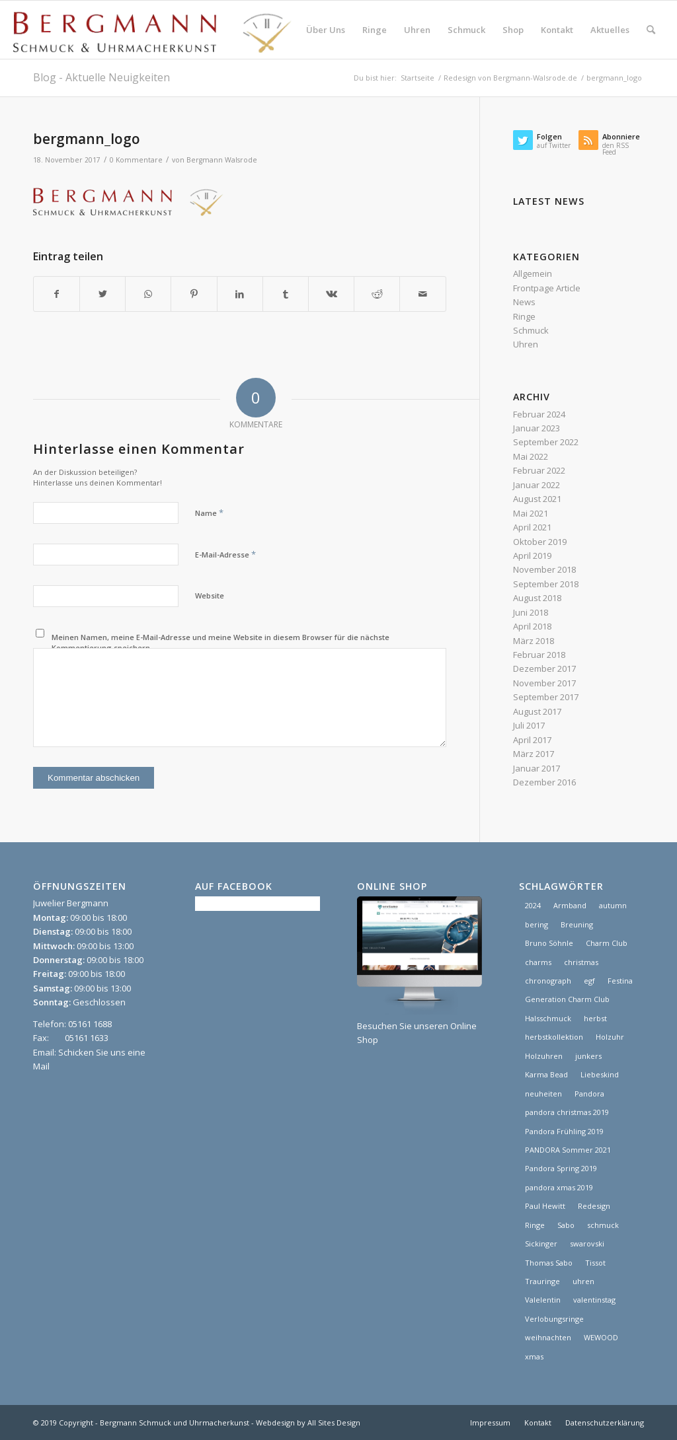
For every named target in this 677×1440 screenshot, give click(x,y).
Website (209, 595)
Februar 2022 (539, 470)
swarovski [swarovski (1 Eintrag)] (587, 1243)
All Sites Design (333, 1422)
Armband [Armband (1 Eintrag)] (569, 905)
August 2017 (537, 711)
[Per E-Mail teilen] (422, 294)
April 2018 (532, 626)
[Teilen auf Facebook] (56, 294)
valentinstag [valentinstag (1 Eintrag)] (594, 1300)
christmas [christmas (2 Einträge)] (581, 962)
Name (209, 513)
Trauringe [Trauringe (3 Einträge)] (542, 1281)
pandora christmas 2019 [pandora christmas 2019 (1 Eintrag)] (567, 1112)
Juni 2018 (530, 612)
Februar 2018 (539, 655)
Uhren (525, 344)
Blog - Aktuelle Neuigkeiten (101, 77)
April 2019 (532, 555)
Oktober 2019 (540, 542)
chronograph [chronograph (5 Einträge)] (548, 981)
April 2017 (532, 740)
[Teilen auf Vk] (331, 294)
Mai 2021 (530, 513)
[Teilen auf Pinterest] (193, 294)
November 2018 (544, 569)
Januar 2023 (536, 428)
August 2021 (537, 499)
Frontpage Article (546, 288)
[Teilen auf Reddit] (376, 294)
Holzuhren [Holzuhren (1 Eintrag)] (544, 1056)
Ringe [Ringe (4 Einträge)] (535, 1225)
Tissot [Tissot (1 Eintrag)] (595, 1263)
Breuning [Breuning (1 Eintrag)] (577, 924)
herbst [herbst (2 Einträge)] (595, 1018)
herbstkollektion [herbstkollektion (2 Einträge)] (554, 1037)
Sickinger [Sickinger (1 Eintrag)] (541, 1243)
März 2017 (533, 754)
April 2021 (532, 527)
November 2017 (544, 683)
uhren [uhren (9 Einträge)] (583, 1281)
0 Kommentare (136, 159)
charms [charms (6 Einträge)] (538, 962)
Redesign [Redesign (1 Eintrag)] (594, 1206)
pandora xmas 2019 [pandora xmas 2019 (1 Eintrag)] (559, 1187)
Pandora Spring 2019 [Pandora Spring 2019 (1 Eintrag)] (561, 1168)
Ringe (524, 316)
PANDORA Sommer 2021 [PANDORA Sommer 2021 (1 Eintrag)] (568, 1150)
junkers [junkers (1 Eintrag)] (588, 1056)
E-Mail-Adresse (225, 554)
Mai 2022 (530, 456)
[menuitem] (326, 30)
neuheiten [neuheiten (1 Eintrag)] (543, 1093)
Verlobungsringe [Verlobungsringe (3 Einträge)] (554, 1319)
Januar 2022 (536, 485)
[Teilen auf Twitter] (102, 294)
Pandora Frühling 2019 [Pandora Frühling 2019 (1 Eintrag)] (564, 1131)
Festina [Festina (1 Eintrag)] (620, 981)
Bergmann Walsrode (221, 159)
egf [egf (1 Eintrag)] (589, 981)
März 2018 (533, 641)
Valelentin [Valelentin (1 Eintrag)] (543, 1300)
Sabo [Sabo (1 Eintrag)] (566, 1225)
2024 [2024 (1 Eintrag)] (533, 905)
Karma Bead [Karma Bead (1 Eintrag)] (546, 1074)
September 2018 (545, 584)
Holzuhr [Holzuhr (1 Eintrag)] (610, 1037)
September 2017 (545, 697)
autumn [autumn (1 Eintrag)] (613, 905)
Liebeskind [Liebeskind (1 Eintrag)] (599, 1074)
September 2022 (545, 442)
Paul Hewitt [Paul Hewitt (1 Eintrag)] (545, 1206)
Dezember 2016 (544, 782)
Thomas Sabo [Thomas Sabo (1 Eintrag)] (549, 1263)
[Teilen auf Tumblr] (285, 294)
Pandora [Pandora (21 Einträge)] (589, 1093)
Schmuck (531, 330)
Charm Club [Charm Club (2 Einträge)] (606, 943)
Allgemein (532, 273)
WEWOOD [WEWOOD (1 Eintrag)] (601, 1337)
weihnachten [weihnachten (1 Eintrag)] (548, 1337)
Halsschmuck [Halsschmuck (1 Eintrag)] (548, 1018)
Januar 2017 (536, 768)
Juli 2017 (529, 725)
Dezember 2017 (544, 668)
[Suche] (651, 30)
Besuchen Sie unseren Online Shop (419, 1025)
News (524, 302)
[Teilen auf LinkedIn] (240, 294)
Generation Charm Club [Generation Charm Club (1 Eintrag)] (567, 999)
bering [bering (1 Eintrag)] (536, 924)
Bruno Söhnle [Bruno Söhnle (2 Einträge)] (549, 943)
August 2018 (537, 598)
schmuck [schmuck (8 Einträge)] (603, 1225)
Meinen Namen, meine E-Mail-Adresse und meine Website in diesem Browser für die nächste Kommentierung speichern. (220, 642)
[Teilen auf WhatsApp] (148, 294)
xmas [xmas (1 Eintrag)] (534, 1356)
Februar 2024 (539, 414)
